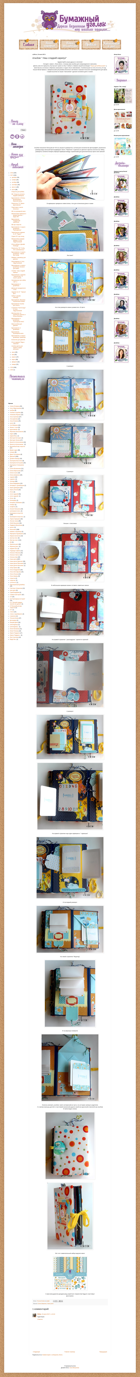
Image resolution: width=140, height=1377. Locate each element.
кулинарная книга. (15, 511)
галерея (12, 452)
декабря (14, 177)
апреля (14, 357)
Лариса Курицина (15, 519)
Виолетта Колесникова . (17, 444)
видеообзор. (13, 436)
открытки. (12, 580)
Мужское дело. (14, 546)
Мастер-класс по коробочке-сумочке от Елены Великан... (18, 314)
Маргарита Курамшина (16, 533)
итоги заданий (14, 494)
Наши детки (50, 1303)
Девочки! (12, 456)
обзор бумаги (14, 567)
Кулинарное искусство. (16, 516)
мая (13, 354)
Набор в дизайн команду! (16, 296)
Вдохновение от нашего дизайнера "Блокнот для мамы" (18, 267)
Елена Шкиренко (42, 1303)
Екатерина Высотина (16, 460)
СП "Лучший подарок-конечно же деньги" (16, 603)
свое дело (13, 590)
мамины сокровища (15, 531)
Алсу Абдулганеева (15, 408)
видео (11, 434)
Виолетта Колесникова (16, 442)
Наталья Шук (13, 557)
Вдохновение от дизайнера (16, 284)
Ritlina (39, 1314)
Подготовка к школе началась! (17, 208)
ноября (14, 180)
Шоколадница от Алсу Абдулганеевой (17, 262)
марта (14, 359)
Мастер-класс (14, 540)
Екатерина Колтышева (16, 463)
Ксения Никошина (15, 509)
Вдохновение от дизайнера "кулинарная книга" (17, 320)
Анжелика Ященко (15, 414)
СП (11, 596)
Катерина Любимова (16, 502)
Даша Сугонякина (15, 454)
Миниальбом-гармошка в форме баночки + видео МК (18, 215)
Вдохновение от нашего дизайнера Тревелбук (18, 336)
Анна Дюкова (14, 419)
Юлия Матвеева (14, 629)
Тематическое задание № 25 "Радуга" (18, 233)
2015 (11, 370)
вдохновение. (14, 429)
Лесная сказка (14, 521)
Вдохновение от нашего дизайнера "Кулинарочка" (18, 228)
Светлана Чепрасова (16, 588)
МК (11, 542)
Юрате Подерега (15, 633)
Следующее (36, 1352)
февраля (14, 362)
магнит (12, 527)
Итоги (11, 492)
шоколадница (14, 624)
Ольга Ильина (14, 574)
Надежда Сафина (15, 550)
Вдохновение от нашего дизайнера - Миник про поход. (18, 253)
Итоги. (12, 498)
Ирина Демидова (15, 487)
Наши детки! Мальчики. (17, 565)
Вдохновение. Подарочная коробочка (15, 221)
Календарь (13, 500)
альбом (12, 410)
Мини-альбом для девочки (16, 324)
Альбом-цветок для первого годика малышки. (17, 347)
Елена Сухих (13, 473)
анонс (11, 423)
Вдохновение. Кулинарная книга (17, 332)
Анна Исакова (14, 421)
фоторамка (13, 620)
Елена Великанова (15, 468)
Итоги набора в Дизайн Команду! (18, 245)
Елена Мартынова (15, 470)
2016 (11, 367)
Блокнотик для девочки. (18, 339)
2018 (11, 173)
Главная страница (69, 1352)
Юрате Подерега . (15, 635)
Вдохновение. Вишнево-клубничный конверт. (18, 300)
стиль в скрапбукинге (16, 614)
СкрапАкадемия (14, 592)
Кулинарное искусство (16, 513)
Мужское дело (14, 544)
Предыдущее (103, 1352)
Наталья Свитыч (15, 555)
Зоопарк (12, 481)
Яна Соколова (14, 637)
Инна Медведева (15, 483)
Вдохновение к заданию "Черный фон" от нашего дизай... (18, 276)
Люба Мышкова (14, 523)
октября (14, 182)
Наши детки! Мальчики (16, 563)
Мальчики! (13, 529)
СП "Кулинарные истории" (17, 599)
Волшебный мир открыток (17, 446)
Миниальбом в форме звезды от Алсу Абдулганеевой (17, 240)
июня (13, 352)
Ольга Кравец (14, 576)
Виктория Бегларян (15, 438)
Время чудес (13, 450)
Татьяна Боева (14, 618)
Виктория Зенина (15, 440)
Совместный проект (16, 594)
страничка (13, 616)
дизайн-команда (14, 458)
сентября (15, 184)
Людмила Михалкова (16, 525)
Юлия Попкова (14, 631)
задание (12, 477)
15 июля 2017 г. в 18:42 (48, 1314)
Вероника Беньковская (16, 431)
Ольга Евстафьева (15, 572)
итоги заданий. (14, 496)
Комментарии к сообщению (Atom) (52, 1355)
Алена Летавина (14, 406)
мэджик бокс (13, 548)
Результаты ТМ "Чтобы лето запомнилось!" (18, 248)
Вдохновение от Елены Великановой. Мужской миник (18, 199)
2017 (11, 175)
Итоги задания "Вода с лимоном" (18, 342)
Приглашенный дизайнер (17, 584)
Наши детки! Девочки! (16, 561)
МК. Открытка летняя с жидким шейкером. (18, 194)
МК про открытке (16, 224)
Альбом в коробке (15, 412)
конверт (12, 504)
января (14, 364)
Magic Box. (13, 639)
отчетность (13, 582)
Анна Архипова (14, 417)
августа (14, 187)
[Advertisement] (17, 85)
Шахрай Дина (14, 622)
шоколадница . (14, 626)
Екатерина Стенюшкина (17, 465)
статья (12, 612)
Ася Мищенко (14, 425)
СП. (11, 609)
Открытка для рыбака (17, 191)
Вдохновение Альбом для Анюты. (17, 304)
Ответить (40, 1319)
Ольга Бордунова (15, 570)
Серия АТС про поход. (17, 236)
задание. (12, 479)
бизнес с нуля (14, 427)
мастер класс (14, 538)
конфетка (12, 506)
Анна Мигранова (74, 1367)
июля (13, 189)
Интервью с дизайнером (17, 485)
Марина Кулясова (15, 536)
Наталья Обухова (15, 553)
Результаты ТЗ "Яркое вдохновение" (17, 204)
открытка (12, 578)
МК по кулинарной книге (18, 211)
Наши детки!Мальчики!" (98, 66)
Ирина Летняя (14, 489)
